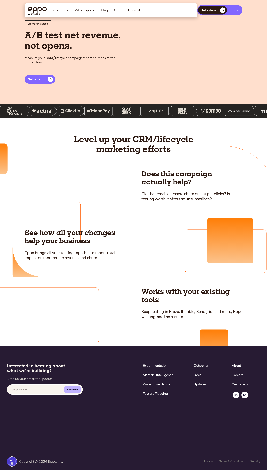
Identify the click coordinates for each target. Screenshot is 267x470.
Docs (197, 375)
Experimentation (155, 365)
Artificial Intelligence (158, 375)
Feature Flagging (155, 393)
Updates (200, 384)
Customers (240, 384)
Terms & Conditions (231, 461)
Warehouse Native (156, 384)
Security (255, 461)
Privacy (208, 461)
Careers (237, 375)
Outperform (202, 365)
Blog (104, 10)
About (118, 10)
